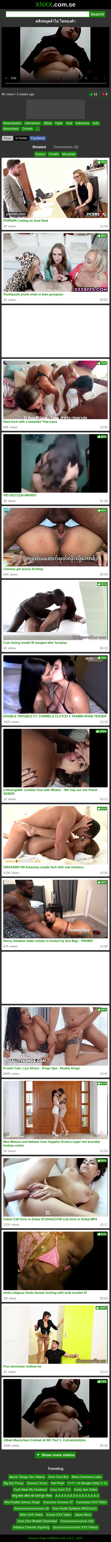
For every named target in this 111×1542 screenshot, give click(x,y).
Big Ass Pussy (13, 1483)
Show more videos (55, 1455)
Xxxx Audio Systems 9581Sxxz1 (74, 1508)
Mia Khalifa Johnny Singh (22, 1502)
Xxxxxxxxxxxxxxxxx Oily (77, 1521)
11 (93, 94)
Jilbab (48, 123)
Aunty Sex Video (85, 1489)
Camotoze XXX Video (91, 1502)
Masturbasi (11, 128)
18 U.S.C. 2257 (72, 1538)
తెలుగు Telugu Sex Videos (27, 1477)
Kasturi (40, 154)
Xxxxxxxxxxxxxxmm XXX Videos (75, 1527)
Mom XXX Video (31, 1514)
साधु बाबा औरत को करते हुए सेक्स (32, 1495)
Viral (69, 123)
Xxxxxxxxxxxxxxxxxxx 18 (31, 1508)
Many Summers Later (87, 1477)
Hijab (58, 123)
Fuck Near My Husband (30, 1489)
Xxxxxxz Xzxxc (37, 1483)
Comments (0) (65, 147)
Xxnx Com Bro (58, 1477)
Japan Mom (83, 1514)
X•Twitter (21, 138)
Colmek (27, 128)
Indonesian (32, 123)
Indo (96, 123)
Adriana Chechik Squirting (31, 1527)
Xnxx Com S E (60, 1489)
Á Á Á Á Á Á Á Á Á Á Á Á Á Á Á (77, 1495)
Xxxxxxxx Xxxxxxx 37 (58, 1502)
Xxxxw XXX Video (58, 1514)
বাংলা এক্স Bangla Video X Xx (87, 1483)
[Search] (47, 14)
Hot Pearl (57, 1483)
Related (39, 147)
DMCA (54, 1538)
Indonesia (82, 123)
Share (7, 138)
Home (32, 1538)
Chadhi (54, 154)
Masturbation (12, 123)
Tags (43, 1538)
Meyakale (68, 154)
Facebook (38, 138)
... (37, 128)
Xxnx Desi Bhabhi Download (37, 1521)
